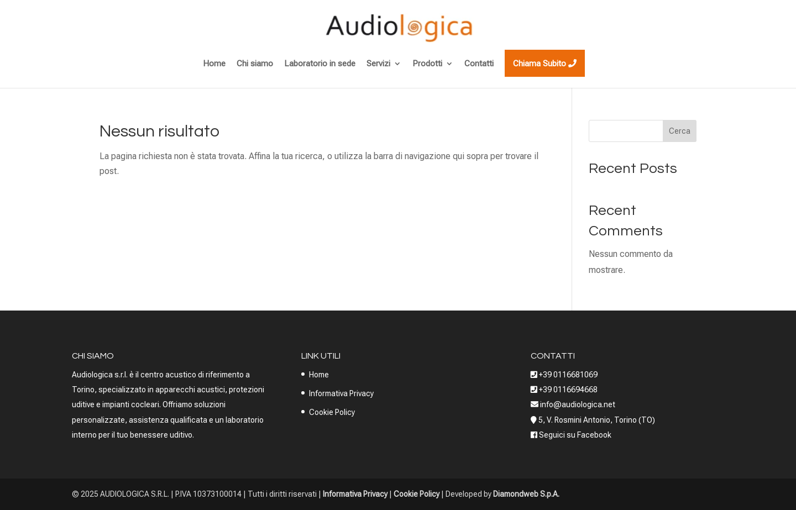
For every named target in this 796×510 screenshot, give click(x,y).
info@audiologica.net (576, 404)
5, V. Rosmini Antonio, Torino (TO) (596, 420)
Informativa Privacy (341, 393)
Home (319, 374)
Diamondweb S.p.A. (526, 494)
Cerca (679, 131)
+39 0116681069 (568, 374)
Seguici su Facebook (575, 434)
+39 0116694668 (568, 389)
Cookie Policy (332, 412)
